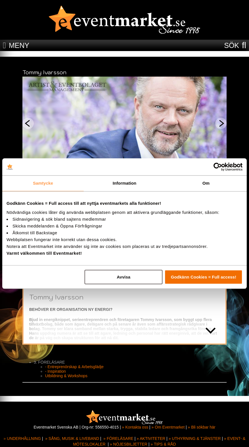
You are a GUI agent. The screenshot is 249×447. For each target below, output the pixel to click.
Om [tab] (206, 183)
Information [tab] (124, 183)
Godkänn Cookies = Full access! (203, 277)
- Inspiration (55, 371)
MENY (19, 45)
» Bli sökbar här (201, 427)
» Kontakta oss (135, 427)
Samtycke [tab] (43, 183)
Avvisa (123, 277)
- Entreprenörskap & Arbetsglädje (74, 366)
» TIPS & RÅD (163, 444)
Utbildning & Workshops (66, 376)
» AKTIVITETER (151, 438)
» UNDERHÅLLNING (22, 438)
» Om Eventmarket (168, 427)
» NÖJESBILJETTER (128, 444)
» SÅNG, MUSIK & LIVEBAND (72, 438)
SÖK (231, 45)
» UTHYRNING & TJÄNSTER (194, 438)
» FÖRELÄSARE (119, 438)
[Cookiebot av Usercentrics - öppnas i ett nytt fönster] (217, 167)
